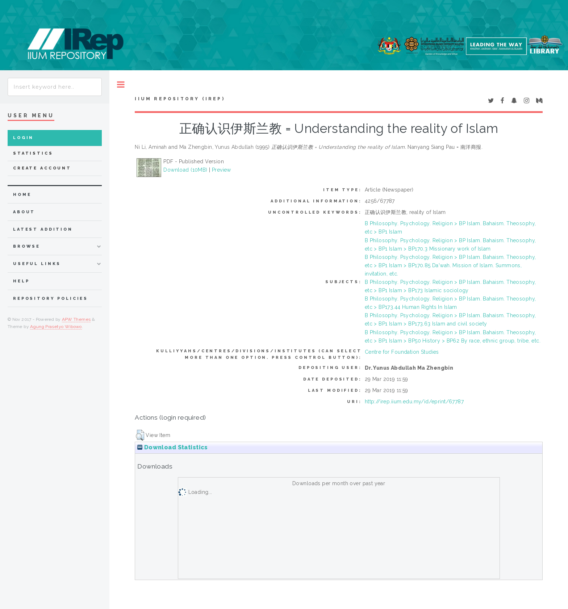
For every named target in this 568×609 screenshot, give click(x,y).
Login (23, 137)
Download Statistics (172, 447)
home (22, 194)
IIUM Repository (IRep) (180, 98)
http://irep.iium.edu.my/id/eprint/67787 (414, 401)
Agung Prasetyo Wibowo (56, 326)
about (24, 212)
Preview (221, 170)
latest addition (43, 229)
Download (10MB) (185, 170)
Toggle (120, 84)
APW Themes (76, 319)
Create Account (42, 168)
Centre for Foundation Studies (402, 352)
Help (21, 281)
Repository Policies (50, 298)
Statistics (33, 153)
